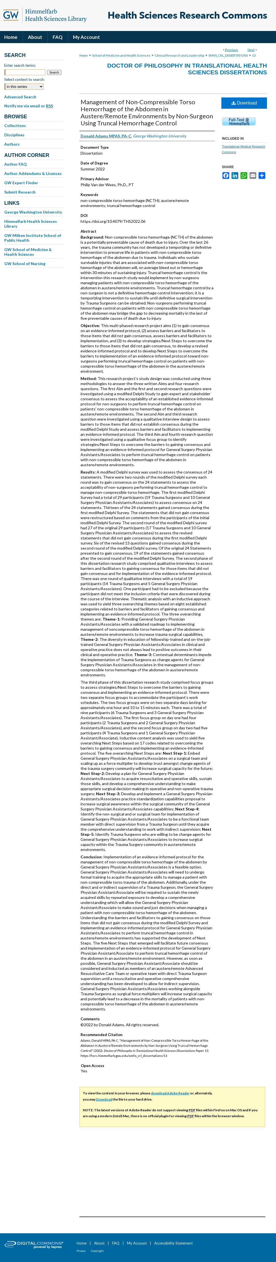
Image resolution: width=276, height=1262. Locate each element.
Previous (231, 50)
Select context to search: (24, 79)
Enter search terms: (20, 65)
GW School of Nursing (24, 263)
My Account (137, 1243)
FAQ (115, 1243)
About (99, 1243)
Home (83, 55)
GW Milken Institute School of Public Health (32, 238)
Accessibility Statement (173, 1243)
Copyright (97, 1250)
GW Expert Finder (21, 182)
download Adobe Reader (170, 1093)
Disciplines (14, 134)
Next (251, 50)
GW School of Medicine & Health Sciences (28, 252)
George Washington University (33, 212)
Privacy (81, 1250)
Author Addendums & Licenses (33, 173)
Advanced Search (20, 96)
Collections (15, 125)
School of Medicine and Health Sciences (121, 55)
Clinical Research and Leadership (179, 55)
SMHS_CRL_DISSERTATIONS (228, 55)
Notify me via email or (28, 105)
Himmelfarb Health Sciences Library (30, 223)
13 (253, 55)
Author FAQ (15, 164)
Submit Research (19, 192)
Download (244, 103)
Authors (12, 144)
